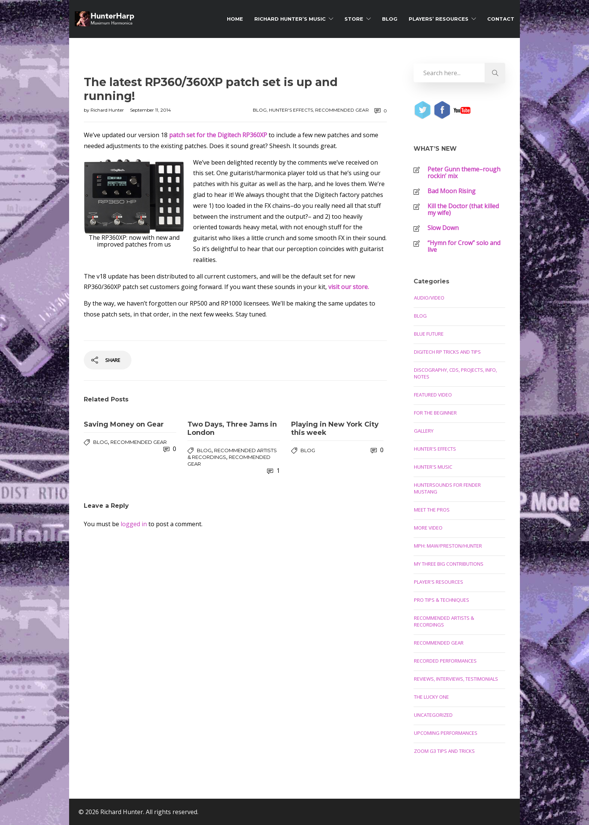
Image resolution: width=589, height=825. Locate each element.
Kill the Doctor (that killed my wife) (463, 209)
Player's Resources (438, 581)
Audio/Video (429, 297)
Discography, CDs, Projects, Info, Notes (455, 373)
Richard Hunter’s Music (290, 19)
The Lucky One (431, 696)
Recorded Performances (445, 660)
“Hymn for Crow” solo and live (463, 246)
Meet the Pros (432, 509)
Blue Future (429, 333)
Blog (389, 19)
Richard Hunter (108, 110)
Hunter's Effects (291, 110)
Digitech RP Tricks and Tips (447, 351)
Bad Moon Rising (451, 191)
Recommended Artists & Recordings (444, 621)
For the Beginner (435, 412)
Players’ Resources (438, 19)
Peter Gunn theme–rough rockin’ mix (463, 172)
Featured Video (433, 394)
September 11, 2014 (150, 110)
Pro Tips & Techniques (441, 599)
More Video (428, 527)
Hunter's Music (433, 466)
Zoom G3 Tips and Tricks (444, 751)
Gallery (423, 430)
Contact (500, 19)
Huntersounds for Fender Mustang (447, 488)
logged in (134, 524)
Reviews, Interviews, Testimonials (456, 678)
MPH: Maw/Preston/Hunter (448, 545)
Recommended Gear (342, 110)
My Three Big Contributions (448, 563)
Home (235, 19)
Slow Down (443, 227)
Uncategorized (433, 714)
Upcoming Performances (445, 733)
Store (353, 19)
